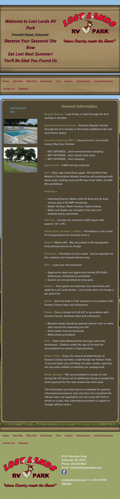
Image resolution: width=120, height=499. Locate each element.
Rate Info (31, 81)
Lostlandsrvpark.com (74, 480)
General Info (83, 81)
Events (69, 81)
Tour (58, 81)
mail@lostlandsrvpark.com (86, 467)
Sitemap (66, 483)
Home (5, 81)
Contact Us (8, 88)
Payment (23, 88)
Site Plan (18, 81)
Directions (46, 81)
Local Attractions (103, 81)
